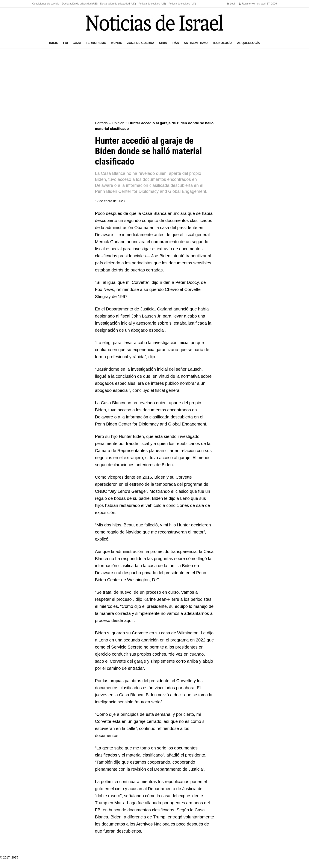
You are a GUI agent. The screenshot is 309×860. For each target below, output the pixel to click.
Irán (175, 43)
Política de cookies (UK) (182, 3)
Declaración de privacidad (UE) (80, 3)
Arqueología (248, 43)
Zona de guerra (140, 43)
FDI (65, 43)
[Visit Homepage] (154, 22)
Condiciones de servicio (45, 3)
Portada (101, 123)
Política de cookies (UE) (152, 3)
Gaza (77, 43)
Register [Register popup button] (245, 3)
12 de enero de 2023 (110, 201)
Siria (163, 43)
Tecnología (222, 43)
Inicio (53, 43)
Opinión (118, 123)
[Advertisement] (154, 85)
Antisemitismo (196, 43)
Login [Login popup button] (231, 3)
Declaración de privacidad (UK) (118, 3)
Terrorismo (96, 43)
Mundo (116, 43)
